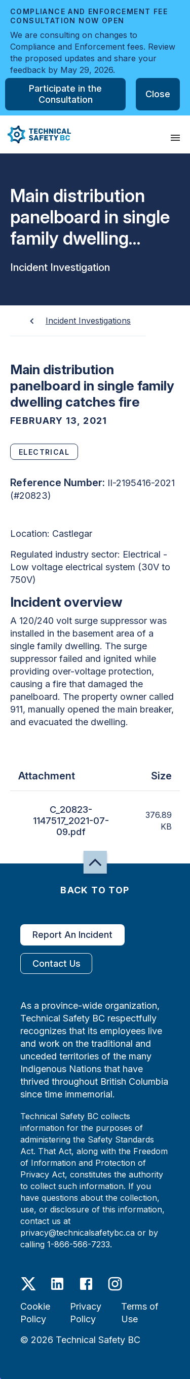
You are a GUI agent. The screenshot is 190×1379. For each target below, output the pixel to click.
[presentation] (175, 137)
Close (158, 94)
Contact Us (56, 963)
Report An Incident (72, 934)
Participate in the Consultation (65, 94)
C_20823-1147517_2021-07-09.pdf (71, 821)
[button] (35, 134)
